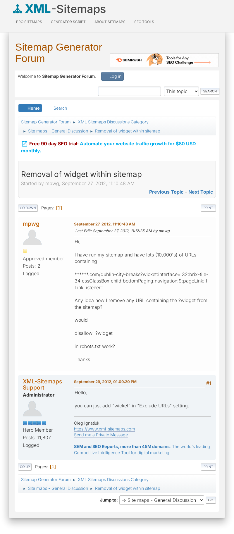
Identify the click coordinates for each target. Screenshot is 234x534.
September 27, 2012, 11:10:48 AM (104, 224)
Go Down (28, 208)
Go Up (25, 467)
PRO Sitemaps (29, 22)
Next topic (200, 192)
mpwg (31, 223)
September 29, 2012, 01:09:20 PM (105, 381)
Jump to (108, 499)
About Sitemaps (109, 22)
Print (208, 208)
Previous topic (166, 192)
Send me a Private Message (101, 434)
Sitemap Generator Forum (58, 52)
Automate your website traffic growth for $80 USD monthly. (108, 146)
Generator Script (68, 22)
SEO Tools (144, 22)
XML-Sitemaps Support (42, 384)
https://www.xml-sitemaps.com (104, 428)
